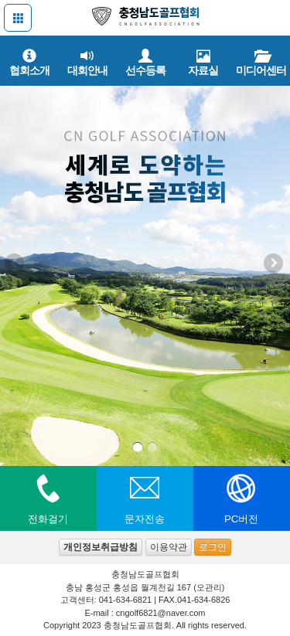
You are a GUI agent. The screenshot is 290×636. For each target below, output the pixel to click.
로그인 (213, 547)
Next (274, 264)
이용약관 (168, 547)
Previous (15, 264)
